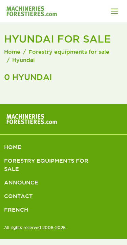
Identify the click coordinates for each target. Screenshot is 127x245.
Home (12, 52)
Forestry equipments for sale (68, 52)
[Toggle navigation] (114, 11)
